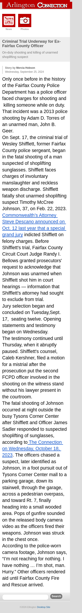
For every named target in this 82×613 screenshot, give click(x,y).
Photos (25, 29)
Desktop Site (43, 607)
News (9, 29)
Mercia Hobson (25, 67)
